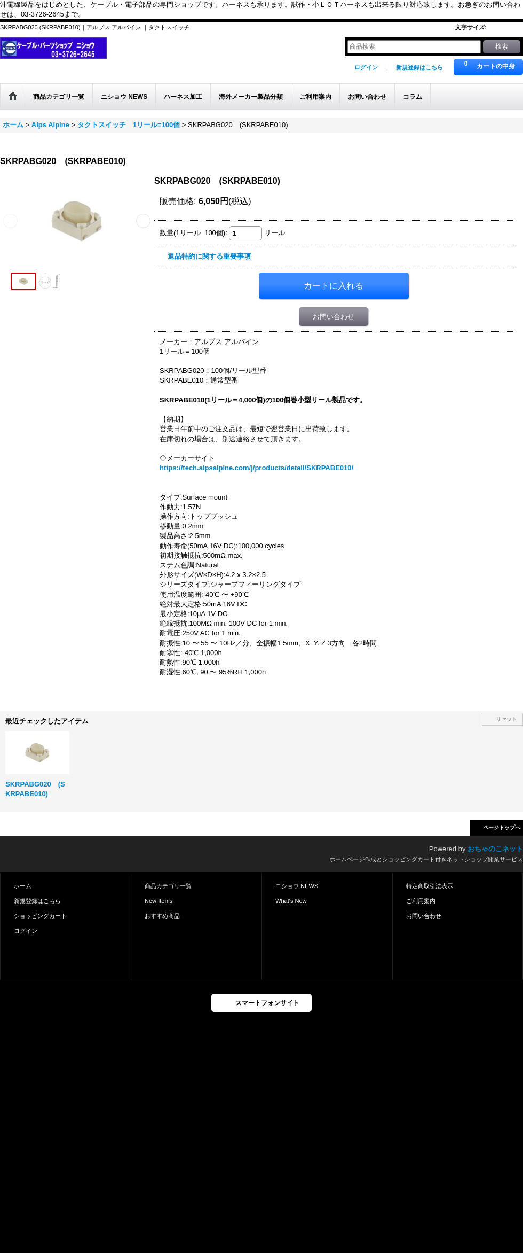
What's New (291, 901)
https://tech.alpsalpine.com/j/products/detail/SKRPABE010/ (256, 468)
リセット (506, 719)
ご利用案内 (420, 901)
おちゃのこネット (495, 849)
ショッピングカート (40, 916)
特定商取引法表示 (429, 886)
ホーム (22, 886)
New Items (158, 901)
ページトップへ (501, 827)
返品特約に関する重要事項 (209, 256)
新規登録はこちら (419, 67)
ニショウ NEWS (296, 886)
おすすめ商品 (162, 916)
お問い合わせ (333, 317)
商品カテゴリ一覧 (168, 886)
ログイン (366, 67)
